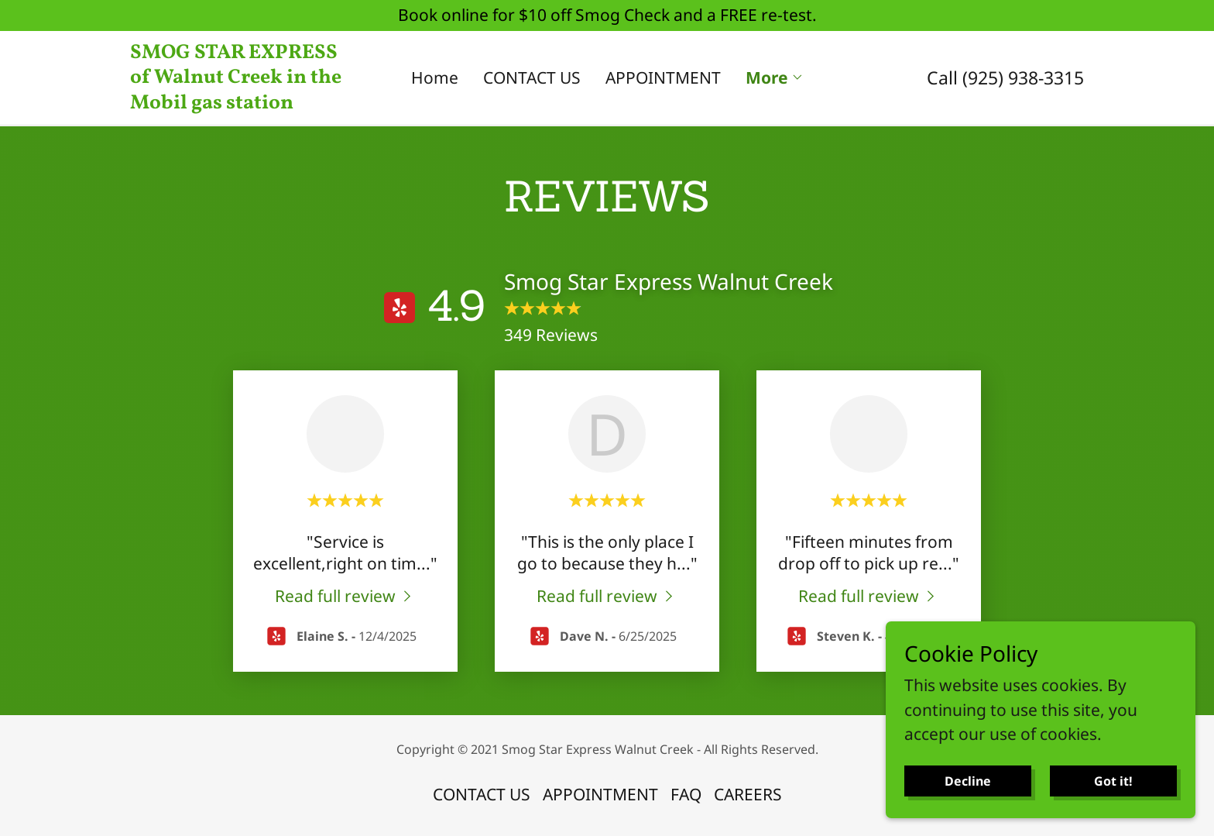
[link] (249, 102)
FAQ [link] (685, 794)
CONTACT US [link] (532, 77)
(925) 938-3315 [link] (1023, 77)
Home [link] (434, 77)
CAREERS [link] (748, 794)
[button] (775, 77)
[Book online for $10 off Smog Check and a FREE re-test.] (607, 15)
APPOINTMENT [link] (663, 77)
